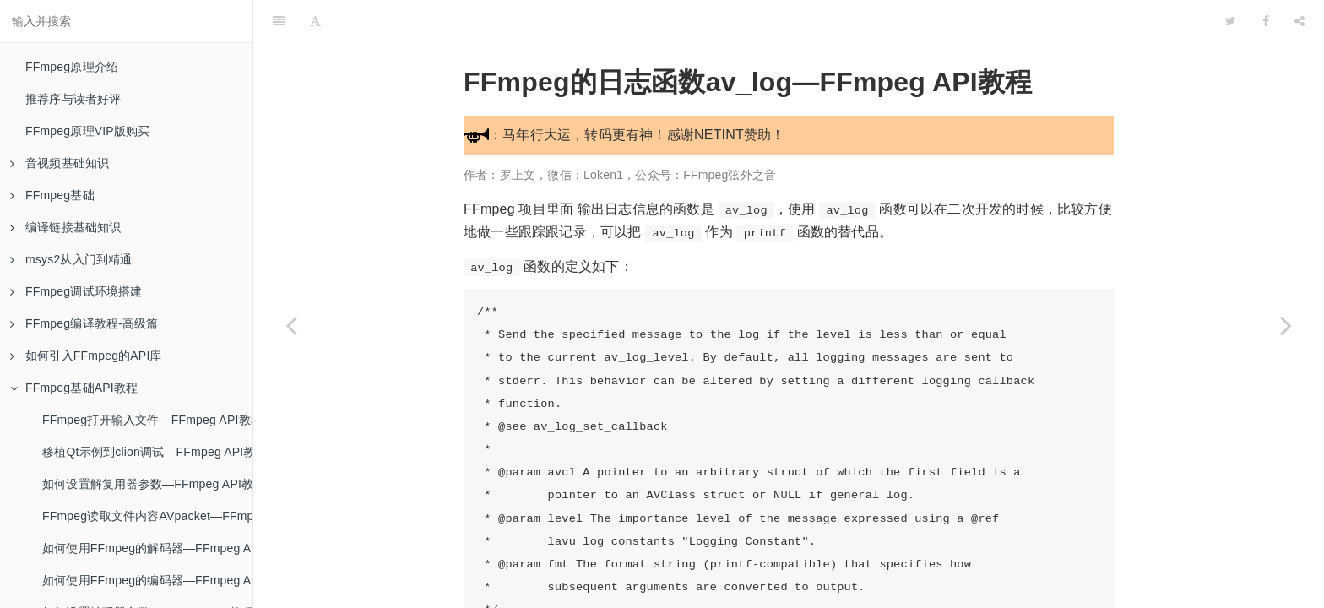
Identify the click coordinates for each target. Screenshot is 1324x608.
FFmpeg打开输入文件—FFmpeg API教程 (147, 419)
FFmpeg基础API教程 (74, 387)
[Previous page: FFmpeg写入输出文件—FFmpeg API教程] (291, 325)
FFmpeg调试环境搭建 (76, 291)
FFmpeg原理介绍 (71, 66)
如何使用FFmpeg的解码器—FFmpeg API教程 (147, 548)
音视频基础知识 (59, 163)
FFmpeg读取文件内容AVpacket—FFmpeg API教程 (147, 516)
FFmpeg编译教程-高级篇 (84, 323)
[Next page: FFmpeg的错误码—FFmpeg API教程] (1286, 325)
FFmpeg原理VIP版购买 (87, 131)
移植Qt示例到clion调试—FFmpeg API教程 (147, 452)
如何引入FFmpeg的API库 (86, 355)
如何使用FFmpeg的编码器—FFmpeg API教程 (147, 580)
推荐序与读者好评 (73, 99)
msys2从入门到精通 (71, 259)
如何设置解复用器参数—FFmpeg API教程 (147, 484)
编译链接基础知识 (66, 227)
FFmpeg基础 (52, 195)
